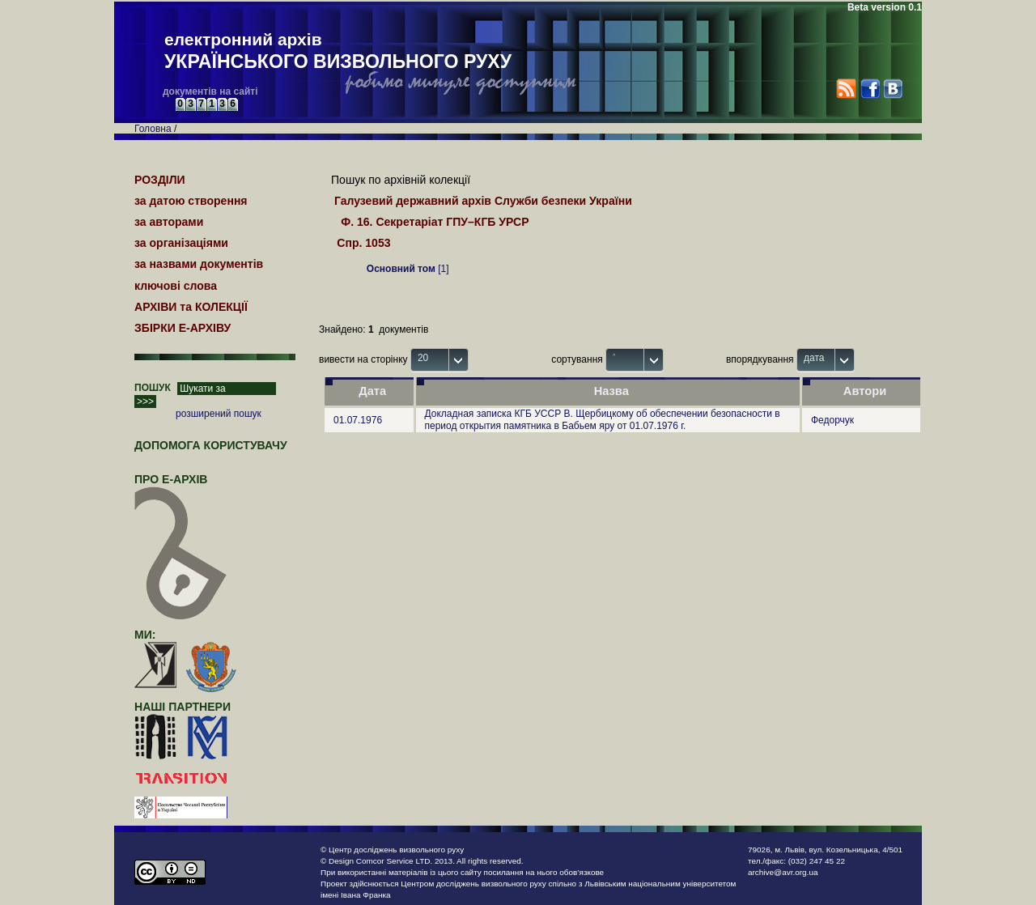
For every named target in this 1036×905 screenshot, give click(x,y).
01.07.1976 (357, 420)
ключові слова (175, 285)
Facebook (870, 89)
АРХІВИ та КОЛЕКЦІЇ (191, 306)
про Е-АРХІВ (180, 486)
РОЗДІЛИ (159, 179)
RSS (846, 89)
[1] (408, 268)
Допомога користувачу (210, 445)
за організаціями (181, 242)
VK (892, 89)
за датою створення (191, 200)
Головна (153, 128)
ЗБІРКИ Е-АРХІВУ (182, 327)
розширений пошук (218, 413)
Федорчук (832, 420)
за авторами (168, 221)
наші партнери (182, 706)
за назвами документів (198, 263)
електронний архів (338, 52)
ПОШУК (152, 387)
